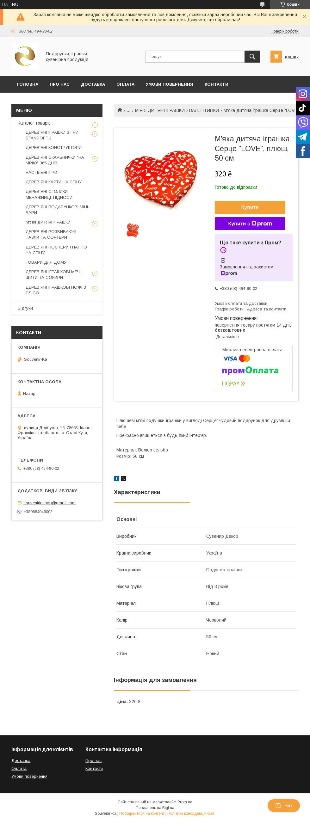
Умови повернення (169, 84)
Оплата (125, 84)
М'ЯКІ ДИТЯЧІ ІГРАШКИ (160, 110)
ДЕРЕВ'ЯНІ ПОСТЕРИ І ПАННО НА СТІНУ (56, 250)
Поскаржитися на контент (141, 813)
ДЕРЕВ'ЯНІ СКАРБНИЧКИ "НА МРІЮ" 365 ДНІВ (55, 160)
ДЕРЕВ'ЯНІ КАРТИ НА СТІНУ (54, 182)
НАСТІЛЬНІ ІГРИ (41, 172)
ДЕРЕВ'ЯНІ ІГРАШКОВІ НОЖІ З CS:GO (56, 290)
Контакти (216, 84)
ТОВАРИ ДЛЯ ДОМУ (46, 262)
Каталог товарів (34, 123)
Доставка (93, 84)
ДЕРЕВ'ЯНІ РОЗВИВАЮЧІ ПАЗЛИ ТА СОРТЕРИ (51, 234)
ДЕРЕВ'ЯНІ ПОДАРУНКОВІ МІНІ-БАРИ (58, 210)
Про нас (93, 760)
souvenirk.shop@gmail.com (49, 502)
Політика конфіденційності (191, 813)
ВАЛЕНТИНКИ (204, 110)
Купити (250, 207)
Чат (283, 805)
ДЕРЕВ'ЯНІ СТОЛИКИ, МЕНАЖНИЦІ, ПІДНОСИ (49, 194)
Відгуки (25, 308)
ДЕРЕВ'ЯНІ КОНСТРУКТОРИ (54, 147)
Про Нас (60, 84)
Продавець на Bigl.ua (155, 808)
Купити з (250, 224)
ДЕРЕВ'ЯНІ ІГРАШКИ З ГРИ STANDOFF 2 (52, 135)
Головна (27, 84)
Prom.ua (184, 802)
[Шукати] (252, 57)
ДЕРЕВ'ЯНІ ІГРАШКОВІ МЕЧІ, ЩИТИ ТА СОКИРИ (54, 274)
